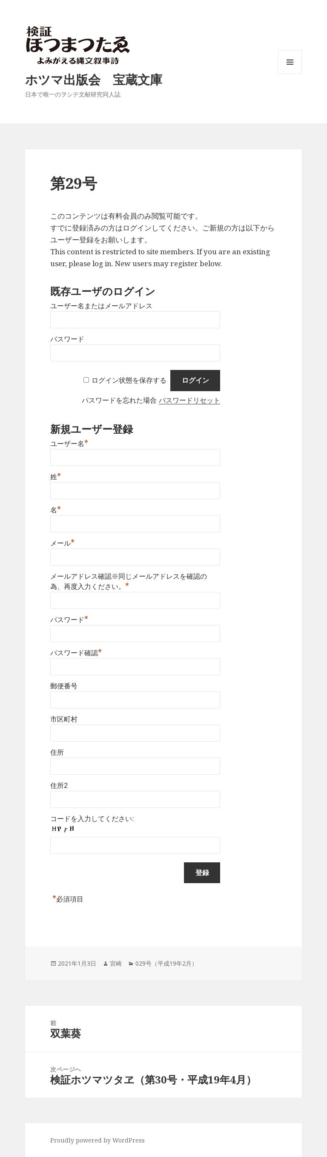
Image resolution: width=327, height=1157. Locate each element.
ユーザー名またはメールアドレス (101, 306)
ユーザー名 (69, 443)
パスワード (67, 339)
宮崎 (116, 963)
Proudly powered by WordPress (97, 1140)
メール (62, 543)
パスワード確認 (76, 653)
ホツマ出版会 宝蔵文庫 (93, 79)
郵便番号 (63, 686)
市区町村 (63, 719)
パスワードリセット (189, 400)
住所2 (59, 785)
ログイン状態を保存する (129, 380)
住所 (57, 752)
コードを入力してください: (92, 818)
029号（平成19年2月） (166, 963)
